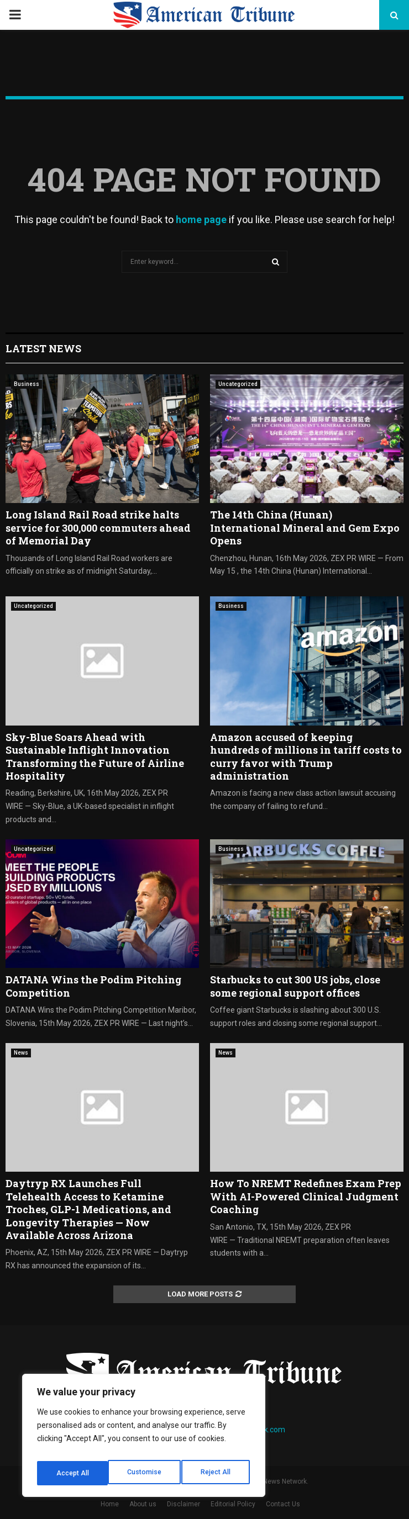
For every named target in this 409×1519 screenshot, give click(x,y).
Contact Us (283, 1504)
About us (142, 1504)
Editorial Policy (233, 1504)
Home (110, 1504)
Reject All (145, 1473)
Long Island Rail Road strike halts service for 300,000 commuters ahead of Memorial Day (98, 527)
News (21, 1053)
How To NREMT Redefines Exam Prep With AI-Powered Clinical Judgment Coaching (305, 1196)
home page (201, 219)
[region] (143, 1439)
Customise (72, 1473)
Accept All (216, 1473)
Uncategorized (238, 384)
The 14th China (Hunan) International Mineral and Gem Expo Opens (305, 527)
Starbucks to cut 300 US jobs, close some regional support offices (295, 986)
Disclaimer (183, 1504)
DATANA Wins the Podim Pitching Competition (93, 986)
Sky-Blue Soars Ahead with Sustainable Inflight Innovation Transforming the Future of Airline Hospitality (95, 756)
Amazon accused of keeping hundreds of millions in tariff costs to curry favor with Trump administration (306, 756)
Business (26, 384)
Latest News (43, 348)
